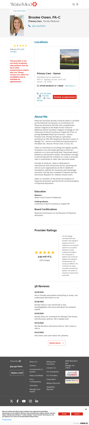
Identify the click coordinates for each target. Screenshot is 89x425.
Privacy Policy (6, 419)
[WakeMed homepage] (23, 4)
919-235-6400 (36, 26)
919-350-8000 (16, 366)
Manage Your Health (35, 390)
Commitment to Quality (36, 370)
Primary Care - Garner (49, 73)
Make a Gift (17, 372)
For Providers (52, 375)
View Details (43, 99)
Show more (56, 343)
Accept (64, 414)
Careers (33, 365)
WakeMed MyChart (51, 388)
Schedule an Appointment (65, 97)
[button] (77, 4)
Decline (77, 414)
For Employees (53, 371)
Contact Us (51, 368)
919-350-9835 (43, 97)
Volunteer (34, 385)
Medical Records (53, 383)
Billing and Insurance (51, 363)
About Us (33, 362)
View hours (70, 86)
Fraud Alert (51, 379)
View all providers (19, 11)
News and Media (36, 375)
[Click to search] (74, 4)
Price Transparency (35, 380)
